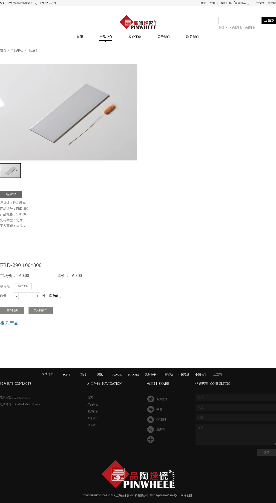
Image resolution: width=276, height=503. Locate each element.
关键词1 (223, 27)
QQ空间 (161, 419)
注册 (213, 3)
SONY (66, 374)
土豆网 (217, 374)
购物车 (242, 3)
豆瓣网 (160, 429)
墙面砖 (32, 50)
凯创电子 (150, 374)
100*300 (23, 286)
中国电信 (200, 374)
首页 (80, 37)
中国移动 (167, 374)
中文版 (260, 3)
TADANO (117, 374)
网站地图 (185, 495)
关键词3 (250, 27)
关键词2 (237, 27)
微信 (159, 409)
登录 (203, 3)
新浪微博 (161, 399)
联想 (83, 374)
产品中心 (17, 50)
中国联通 (184, 374)
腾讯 (100, 374)
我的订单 (226, 3)
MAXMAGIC (136, 374)
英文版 (272, 3)
